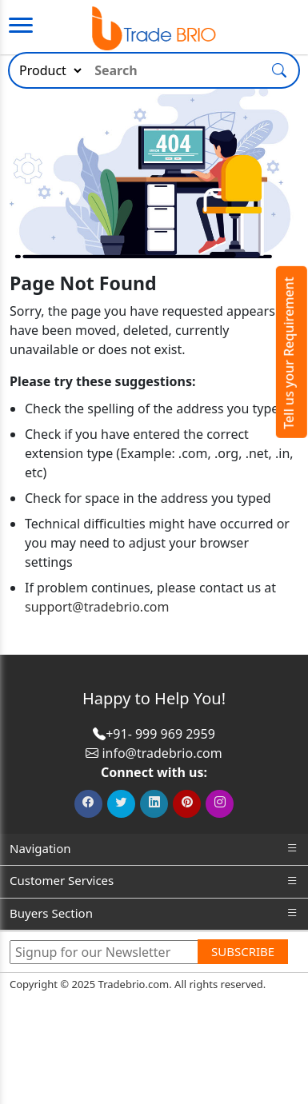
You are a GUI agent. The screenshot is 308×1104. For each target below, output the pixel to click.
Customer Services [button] (154, 880)
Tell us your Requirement (289, 353)
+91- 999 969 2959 (160, 734)
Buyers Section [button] (154, 913)
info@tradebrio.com (162, 753)
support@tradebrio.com (97, 607)
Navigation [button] (154, 848)
